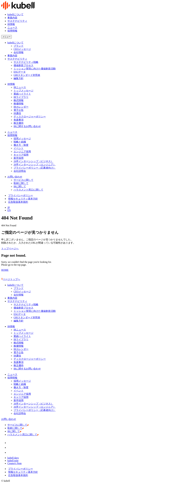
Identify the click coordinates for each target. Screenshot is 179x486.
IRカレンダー (21, 106)
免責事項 (18, 119)
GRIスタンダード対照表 (27, 75)
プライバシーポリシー (20, 195)
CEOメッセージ (22, 49)
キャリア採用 (21, 154)
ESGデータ (20, 72)
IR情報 (11, 24)
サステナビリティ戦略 (26, 62)
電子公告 (18, 110)
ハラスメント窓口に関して (29, 189)
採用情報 (12, 135)
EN (9, 210)
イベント (18, 148)
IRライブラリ (21, 97)
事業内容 (12, 17)
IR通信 (18, 113)
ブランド (18, 46)
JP (8, 207)
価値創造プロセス (23, 65)
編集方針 (18, 78)
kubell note (13, 460)
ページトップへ (10, 279)
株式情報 (18, 100)
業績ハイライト (22, 93)
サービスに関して (24, 180)
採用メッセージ (22, 138)
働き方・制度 (21, 145)
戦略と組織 (20, 141)
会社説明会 (20, 171)
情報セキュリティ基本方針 (22, 198)
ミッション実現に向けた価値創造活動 (35, 68)
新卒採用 (18, 158)
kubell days (13, 457)
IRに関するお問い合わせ (28, 126)
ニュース (12, 27)
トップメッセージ (23, 90)
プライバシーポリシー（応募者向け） (35, 167)
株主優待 (18, 123)
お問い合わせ (14, 176)
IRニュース (20, 87)
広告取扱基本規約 (17, 202)
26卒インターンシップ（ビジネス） (33, 161)
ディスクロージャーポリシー (30, 116)
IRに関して (20, 186)
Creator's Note (15, 463)
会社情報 (18, 52)
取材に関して (22, 183)
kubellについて (15, 14)
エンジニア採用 (22, 151)
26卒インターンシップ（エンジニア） (35, 164)
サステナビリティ (17, 21)
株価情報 (19, 103)
